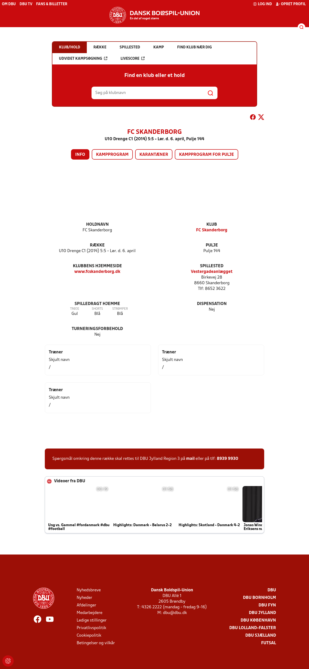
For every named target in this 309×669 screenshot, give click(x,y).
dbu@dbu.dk (175, 613)
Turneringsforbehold (97, 329)
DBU (271, 590)
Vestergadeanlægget (212, 272)
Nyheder (84, 598)
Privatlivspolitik (91, 628)
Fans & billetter (51, 4)
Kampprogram (112, 155)
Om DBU (9, 4)
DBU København (258, 620)
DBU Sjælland (260, 636)
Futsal (268, 643)
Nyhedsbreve (89, 590)
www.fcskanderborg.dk (97, 272)
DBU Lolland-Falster (252, 628)
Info (80, 155)
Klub (211, 225)
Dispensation (212, 304)
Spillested (211, 266)
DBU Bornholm (259, 598)
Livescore (133, 58)
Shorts (97, 308)
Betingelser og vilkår (96, 643)
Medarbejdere (89, 613)
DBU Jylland (262, 613)
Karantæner (153, 155)
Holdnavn (97, 225)
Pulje (212, 245)
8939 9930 (227, 459)
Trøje (74, 308)
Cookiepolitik (89, 636)
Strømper (120, 308)
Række (97, 245)
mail (190, 459)
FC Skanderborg (211, 230)
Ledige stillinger (92, 620)
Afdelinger (86, 605)
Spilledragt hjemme (97, 304)
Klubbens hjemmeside (97, 266)
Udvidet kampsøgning (83, 58)
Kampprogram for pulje (206, 155)
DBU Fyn (267, 605)
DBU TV (26, 4)
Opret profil (291, 4)
